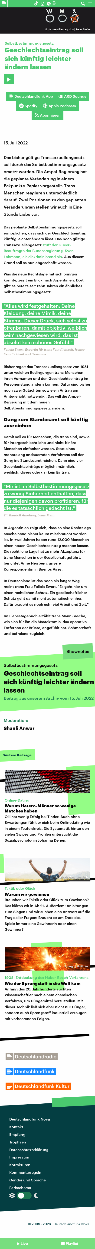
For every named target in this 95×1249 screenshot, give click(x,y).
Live (24, 1243)
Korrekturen (19, 1164)
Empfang (17, 1134)
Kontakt (16, 1126)
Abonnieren (47, 115)
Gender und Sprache (27, 1180)
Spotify (28, 105)
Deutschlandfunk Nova (29, 1119)
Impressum (19, 1157)
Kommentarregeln (25, 1172)
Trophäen (17, 1142)
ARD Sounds (72, 96)
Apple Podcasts (59, 105)
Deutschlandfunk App (31, 96)
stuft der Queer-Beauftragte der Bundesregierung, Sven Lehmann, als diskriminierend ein (39, 251)
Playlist (72, 1243)
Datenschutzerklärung (29, 1149)
